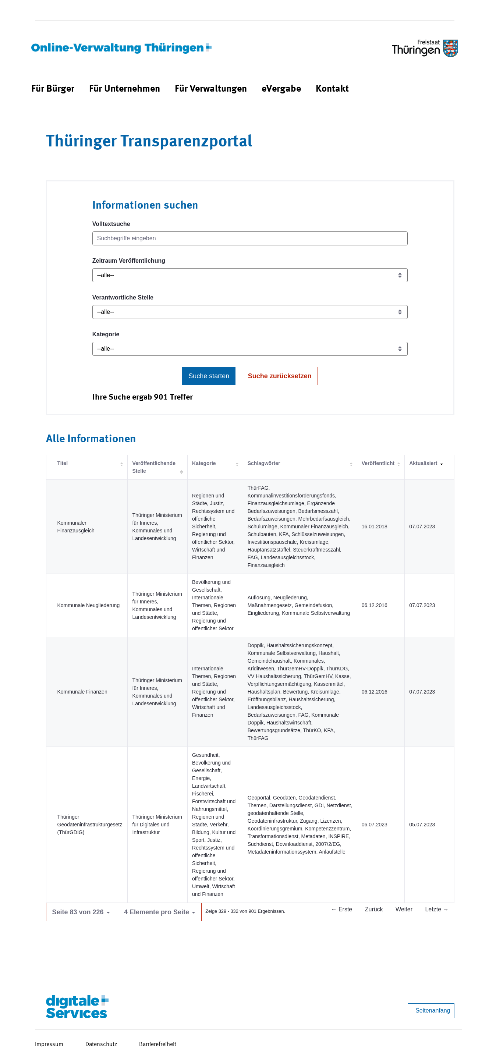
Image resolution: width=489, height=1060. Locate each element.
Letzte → (437, 909)
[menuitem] (52, 89)
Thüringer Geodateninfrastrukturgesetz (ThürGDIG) (90, 824)
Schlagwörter (264, 463)
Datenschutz (101, 1044)
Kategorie (106, 334)
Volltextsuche (111, 224)
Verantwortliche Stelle (122, 297)
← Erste (341, 909)
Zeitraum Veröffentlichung (128, 261)
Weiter (404, 909)
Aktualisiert (423, 463)
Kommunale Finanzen (82, 692)
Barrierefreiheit (157, 1044)
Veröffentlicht (378, 463)
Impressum (49, 1044)
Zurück (374, 909)
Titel (62, 463)
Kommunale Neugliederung (88, 605)
